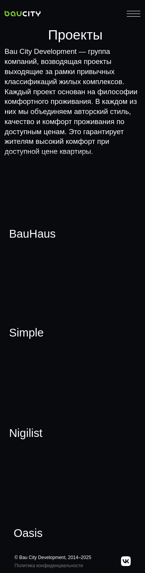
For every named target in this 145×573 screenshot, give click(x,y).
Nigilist (25, 432)
